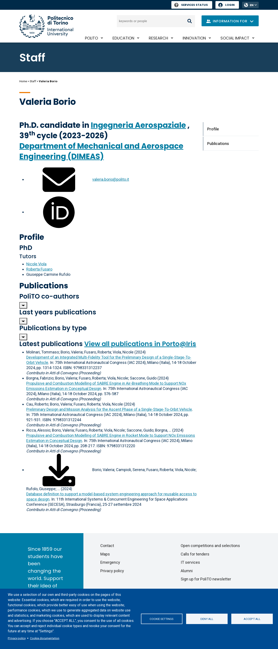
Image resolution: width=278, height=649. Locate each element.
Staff (33, 81)
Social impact (234, 38)
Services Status (191, 5)
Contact (107, 545)
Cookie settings (162, 619)
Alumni (187, 570)
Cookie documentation (44, 638)
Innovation (194, 38)
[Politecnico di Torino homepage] (46, 26)
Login (230, 5)
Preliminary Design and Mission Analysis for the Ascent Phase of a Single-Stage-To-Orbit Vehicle (109, 409)
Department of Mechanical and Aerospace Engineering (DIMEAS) (101, 151)
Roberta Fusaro (39, 269)
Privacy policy (17, 638)
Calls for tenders (195, 554)
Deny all (206, 619)
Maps (105, 554)
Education (123, 38)
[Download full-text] (58, 469)
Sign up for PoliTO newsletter (206, 579)
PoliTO (91, 38)
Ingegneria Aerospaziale (138, 125)
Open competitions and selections (210, 545)
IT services (190, 562)
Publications (43, 285)
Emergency (110, 562)
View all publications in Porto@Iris (140, 343)
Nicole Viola (36, 264)
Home (23, 81)
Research (158, 38)
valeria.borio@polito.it (110, 179)
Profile (31, 237)
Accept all (252, 619)
